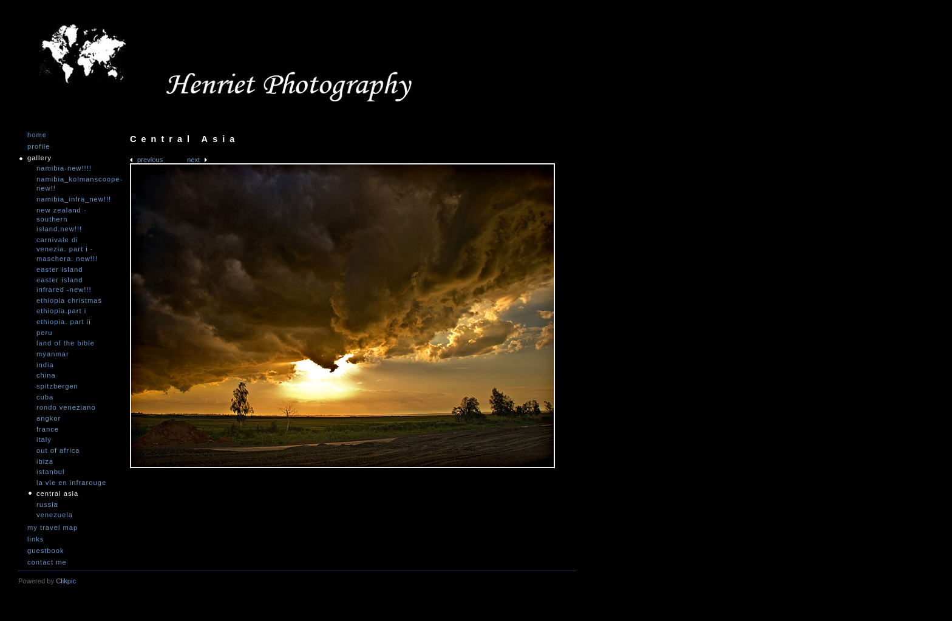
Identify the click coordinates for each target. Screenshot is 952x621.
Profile (38, 146)
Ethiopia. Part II (63, 321)
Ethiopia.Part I (61, 310)
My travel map (52, 527)
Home (37, 135)
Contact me (47, 562)
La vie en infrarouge (71, 482)
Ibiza (44, 461)
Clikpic (66, 581)
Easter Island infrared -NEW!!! (64, 284)
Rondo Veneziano (66, 407)
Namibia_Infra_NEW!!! (72, 199)
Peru (44, 332)
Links (35, 539)
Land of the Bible (65, 343)
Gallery (39, 158)
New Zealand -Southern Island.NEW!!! (61, 219)
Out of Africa (58, 450)
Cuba (44, 397)
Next (193, 159)
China (46, 375)
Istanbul (50, 471)
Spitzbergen (57, 386)
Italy (44, 439)
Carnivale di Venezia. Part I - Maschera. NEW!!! (67, 249)
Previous (150, 159)
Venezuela (54, 514)
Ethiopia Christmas (69, 300)
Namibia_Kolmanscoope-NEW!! (72, 183)
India (45, 364)
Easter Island (59, 269)
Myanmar (52, 354)
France (47, 429)
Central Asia (57, 493)
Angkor (48, 418)
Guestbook (45, 551)
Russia (47, 504)
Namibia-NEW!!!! (64, 168)
